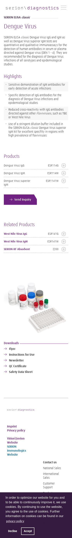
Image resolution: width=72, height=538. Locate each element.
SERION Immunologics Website (16, 450)
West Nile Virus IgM (16, 241)
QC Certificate (17, 366)
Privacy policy (16, 430)
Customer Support (49, 485)
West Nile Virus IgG (15, 234)
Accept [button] (28, 531)
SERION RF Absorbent (17, 249)
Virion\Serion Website (16, 440)
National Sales (52, 468)
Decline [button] (12, 531)
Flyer (12, 349)
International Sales (51, 475)
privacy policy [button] (15, 521)
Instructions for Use (22, 354)
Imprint (12, 426)
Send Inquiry (22, 199)
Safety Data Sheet (20, 372)
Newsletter (16, 360)
